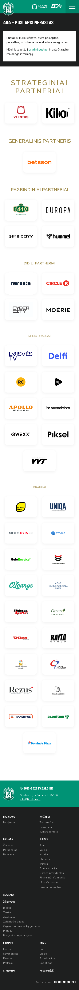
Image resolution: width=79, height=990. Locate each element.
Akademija (8, 894)
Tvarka (7, 912)
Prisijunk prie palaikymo (17, 935)
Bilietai (7, 907)
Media (43, 943)
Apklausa (9, 917)
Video (43, 953)
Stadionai (45, 859)
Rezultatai (46, 827)
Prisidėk (8, 943)
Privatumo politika (51, 887)
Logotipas (46, 963)
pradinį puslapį (38, 50)
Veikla (43, 850)
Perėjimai (9, 854)
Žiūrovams (9, 902)
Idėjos (7, 949)
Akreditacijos (48, 958)
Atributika (9, 970)
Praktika (8, 963)
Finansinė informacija (52, 877)
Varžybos (45, 816)
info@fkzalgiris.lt (30, 799)
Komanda (8, 839)
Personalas (10, 850)
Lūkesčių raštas (49, 882)
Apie (43, 845)
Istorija (44, 854)
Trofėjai (44, 863)
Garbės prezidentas (52, 873)
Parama (7, 958)
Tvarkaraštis (47, 822)
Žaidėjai (8, 845)
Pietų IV (7, 931)
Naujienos (9, 816)
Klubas (44, 839)
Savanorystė (10, 953)
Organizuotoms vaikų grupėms (21, 926)
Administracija (48, 868)
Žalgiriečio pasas (13, 921)
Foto (42, 949)
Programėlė (47, 970)
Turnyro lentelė (49, 831)
